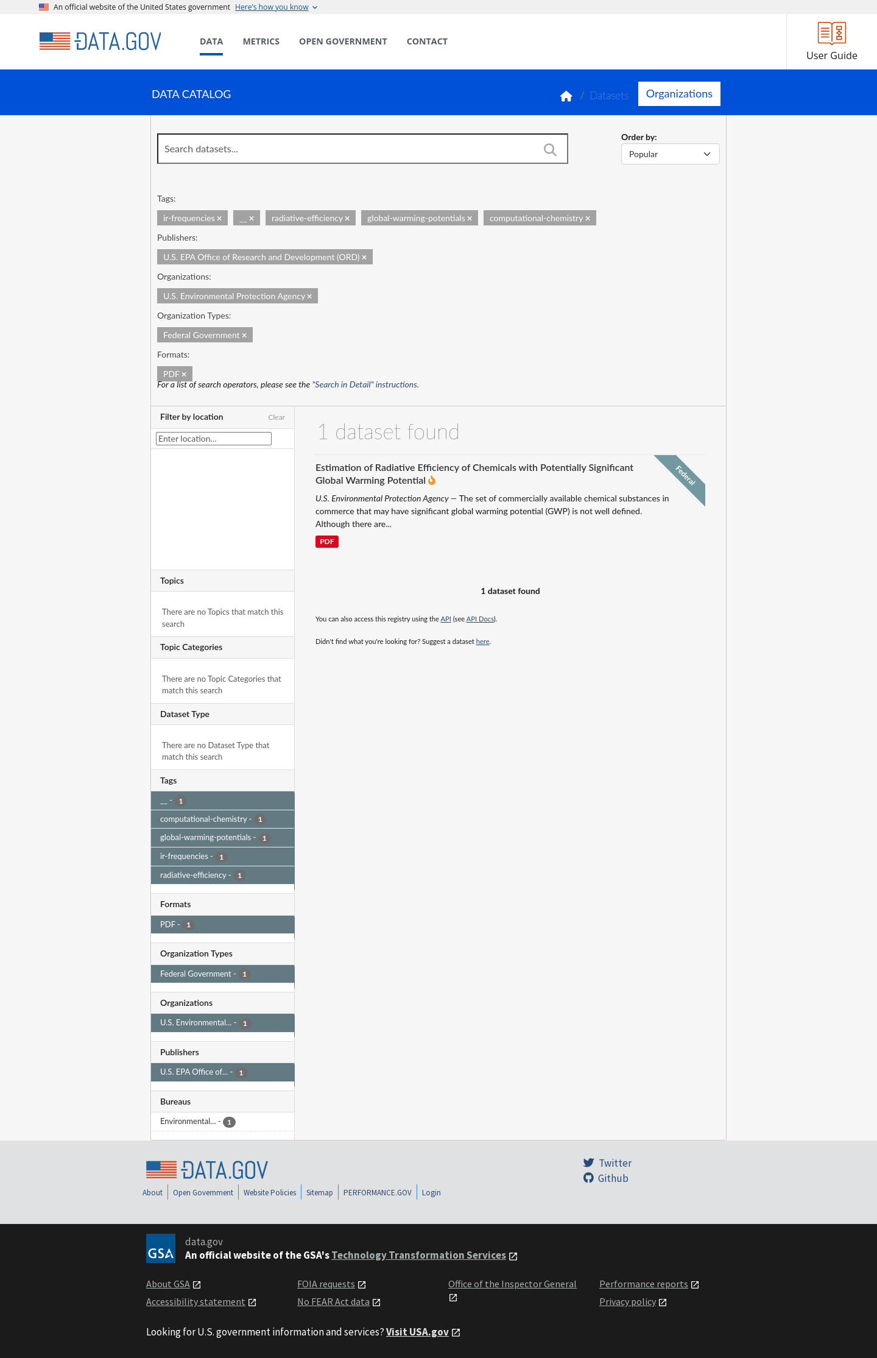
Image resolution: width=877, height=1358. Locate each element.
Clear (276, 417)
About (153, 1192)
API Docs (480, 619)
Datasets (609, 95)
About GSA (168, 1284)
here (483, 641)
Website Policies (270, 1192)
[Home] (100, 41)
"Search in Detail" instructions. (366, 384)
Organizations (679, 93)
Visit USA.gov (417, 1332)
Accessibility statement (195, 1301)
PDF (327, 541)
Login (431, 1192)
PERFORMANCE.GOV (377, 1192)
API (446, 619)
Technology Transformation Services (418, 1255)
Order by (638, 137)
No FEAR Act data (333, 1301)
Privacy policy (627, 1301)
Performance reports (643, 1284)
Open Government (203, 1192)
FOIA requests (326, 1284)
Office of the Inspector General (512, 1284)
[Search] (550, 150)
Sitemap (319, 1192)
